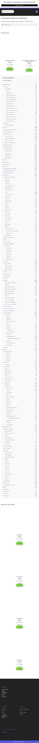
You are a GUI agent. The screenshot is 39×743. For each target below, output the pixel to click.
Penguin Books (9, 218)
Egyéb (5, 159)
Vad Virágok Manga (10, 457)
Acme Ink (8, 181)
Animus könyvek (11, 396)
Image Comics (8, 274)
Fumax (9, 252)
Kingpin (9, 254)
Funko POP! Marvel (11, 112)
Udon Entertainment (11, 439)
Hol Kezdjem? (7, 448)
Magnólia (10, 411)
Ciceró (9, 398)
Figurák (6, 86)
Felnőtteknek (9, 267)
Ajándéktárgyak (7, 84)
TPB (7, 226)
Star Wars (7, 495)
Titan (8, 222)
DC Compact (10, 194)
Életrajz (8, 284)
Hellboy (6, 261)
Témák (5, 487)
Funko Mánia (9, 151)
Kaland (8, 472)
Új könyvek (7, 383)
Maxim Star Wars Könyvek (14, 418)
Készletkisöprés (8, 147)
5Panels (9, 317)
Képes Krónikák (11, 332)
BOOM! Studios (9, 187)
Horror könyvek (10, 140)
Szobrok (6, 123)
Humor (8, 295)
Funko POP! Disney (11, 106)
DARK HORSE (9, 190)
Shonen (8, 478)
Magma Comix (9, 209)
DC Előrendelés (8, 241)
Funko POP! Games (11, 108)
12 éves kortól (9, 265)
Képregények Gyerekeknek (10, 170)
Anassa (9, 394)
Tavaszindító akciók (9, 149)
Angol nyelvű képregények (10, 177)
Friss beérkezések (7, 164)
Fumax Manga (9, 452)
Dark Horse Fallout (10, 125)
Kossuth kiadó (10, 409)
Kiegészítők (7, 276)
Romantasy (9, 370)
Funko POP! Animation (12, 99)
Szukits (9, 256)
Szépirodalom (9, 377)
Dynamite (8, 198)
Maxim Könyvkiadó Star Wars (14, 338)
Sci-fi (8, 476)
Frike (9, 323)
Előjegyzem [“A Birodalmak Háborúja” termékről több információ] (10, 69)
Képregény (9, 153)
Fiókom (3, 710)
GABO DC (11, 330)
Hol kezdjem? (7, 263)
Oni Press (8, 215)
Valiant (6, 347)
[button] (37, 11)
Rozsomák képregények (9, 308)
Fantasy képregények (11, 286)
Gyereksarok (6, 166)
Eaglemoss (10, 250)
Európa (9, 401)
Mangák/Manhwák (7, 426)
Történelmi (9, 381)
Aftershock (9, 183)
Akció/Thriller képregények (12, 282)
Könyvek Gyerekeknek (9, 172)
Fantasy (8, 364)
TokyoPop (9, 224)
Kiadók (8, 246)
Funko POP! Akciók (8, 131)
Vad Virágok (10, 259)
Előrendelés (6, 162)
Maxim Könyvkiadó (11, 336)
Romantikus (9, 373)
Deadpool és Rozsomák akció (10, 129)
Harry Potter (7, 491)
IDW (7, 205)
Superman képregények (9, 310)
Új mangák (7, 480)
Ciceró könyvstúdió (11, 321)
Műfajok (6, 362)
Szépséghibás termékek (9, 485)
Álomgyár (10, 392)
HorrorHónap (7, 134)
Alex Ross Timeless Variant (13, 230)
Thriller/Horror (9, 379)
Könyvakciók (9, 155)
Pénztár (3, 712)
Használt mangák (8, 446)
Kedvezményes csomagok (10, 142)
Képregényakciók (8, 144)
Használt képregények (9, 243)
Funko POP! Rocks (11, 116)
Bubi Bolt (10, 319)
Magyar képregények (10, 297)
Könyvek (5, 349)
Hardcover (9, 203)
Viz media (8, 442)
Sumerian (8, 220)
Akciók (5, 127)
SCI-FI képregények (10, 299)
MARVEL (8, 211)
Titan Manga (9, 437)
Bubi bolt (10, 248)
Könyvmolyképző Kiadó (12, 407)
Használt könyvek (8, 351)
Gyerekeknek (9, 269)
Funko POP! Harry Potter (12, 110)
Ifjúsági (8, 366)
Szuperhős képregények (11, 302)
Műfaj (6, 280)
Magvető (9, 414)
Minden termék (7, 482)
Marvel (6, 278)
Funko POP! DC (11, 103)
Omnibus (8, 213)
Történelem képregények (11, 304)
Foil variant (10, 233)
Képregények (6, 175)
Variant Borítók (10, 228)
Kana (8, 435)
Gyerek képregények (10, 291)
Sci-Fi (8, 375)
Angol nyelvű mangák (9, 429)
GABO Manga (9, 454)
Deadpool (7, 489)
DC (7, 192)
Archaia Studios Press (11, 185)
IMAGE (8, 207)
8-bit (9, 91)
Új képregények (8, 312)
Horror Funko (9, 136)
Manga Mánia (9, 157)
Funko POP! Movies (11, 114)
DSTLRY (8, 196)
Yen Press (8, 444)
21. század (10, 388)
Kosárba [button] (29, 70)
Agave (9, 355)
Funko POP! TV (11, 121)
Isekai (8, 469)
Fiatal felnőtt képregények (12, 289)
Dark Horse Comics (10, 433)
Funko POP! (9, 88)
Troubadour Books (11, 342)
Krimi (8, 368)
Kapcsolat (4, 709)
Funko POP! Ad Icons (12, 95)
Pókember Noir (8, 306)
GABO (9, 327)
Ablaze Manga (9, 431)
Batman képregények (9, 237)
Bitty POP (10, 93)
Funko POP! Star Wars (12, 119)
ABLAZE (8, 179)
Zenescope (9, 235)
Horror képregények (10, 138)
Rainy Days (10, 420)
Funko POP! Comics (11, 101)
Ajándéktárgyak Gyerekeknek (10, 168)
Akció (8, 461)
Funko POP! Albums (11, 97)
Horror (8, 465)
